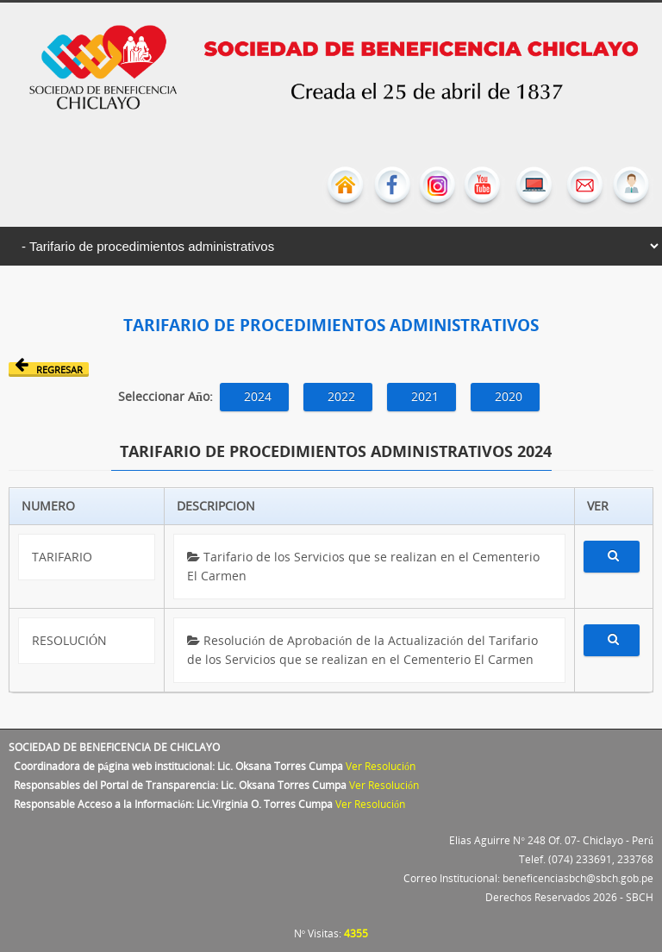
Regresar (49, 369)
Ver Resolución (380, 766)
